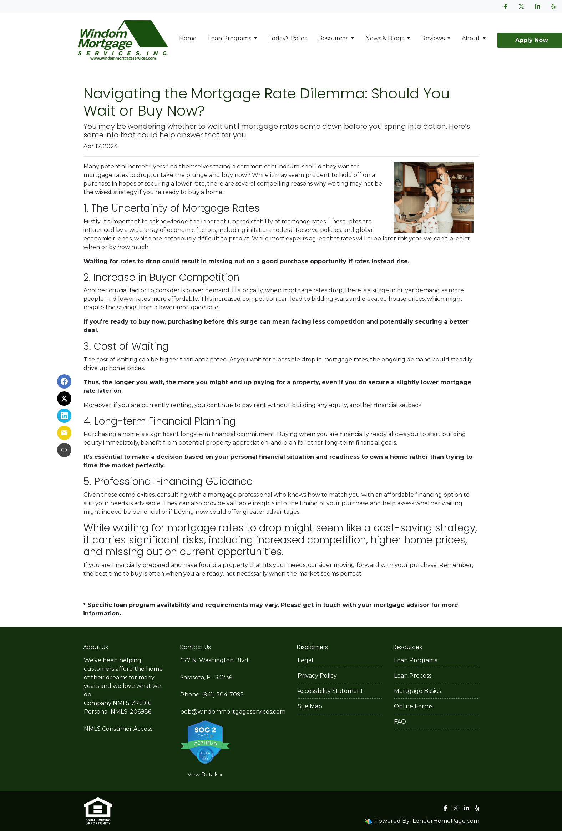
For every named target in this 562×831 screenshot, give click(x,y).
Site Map (310, 706)
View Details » (205, 774)
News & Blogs (385, 38)
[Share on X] (64, 398)
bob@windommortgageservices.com (232, 711)
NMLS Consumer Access (118, 728)
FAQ (400, 721)
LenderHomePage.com (445, 820)
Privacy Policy (317, 675)
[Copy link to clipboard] (64, 450)
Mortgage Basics (417, 691)
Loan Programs (230, 38)
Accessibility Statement (330, 691)
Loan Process (412, 675)
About (471, 38)
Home (188, 38)
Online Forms (413, 706)
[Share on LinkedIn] (64, 416)
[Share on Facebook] (64, 381)
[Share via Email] (64, 433)
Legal (305, 660)
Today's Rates (287, 38)
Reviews (433, 38)
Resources (334, 38)
